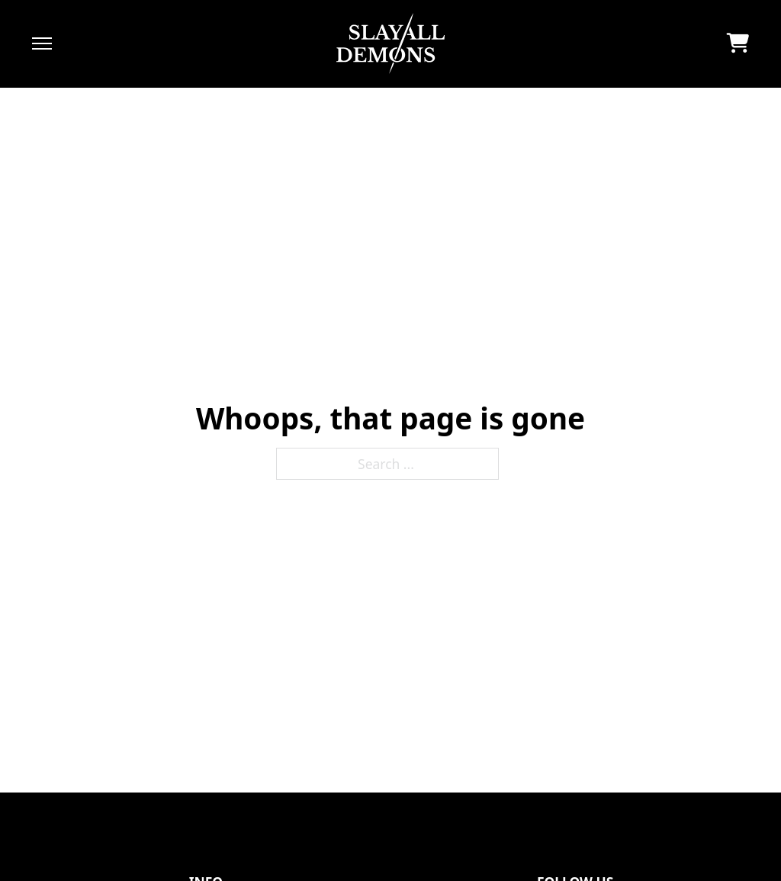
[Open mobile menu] (42, 43)
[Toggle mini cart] (738, 43)
